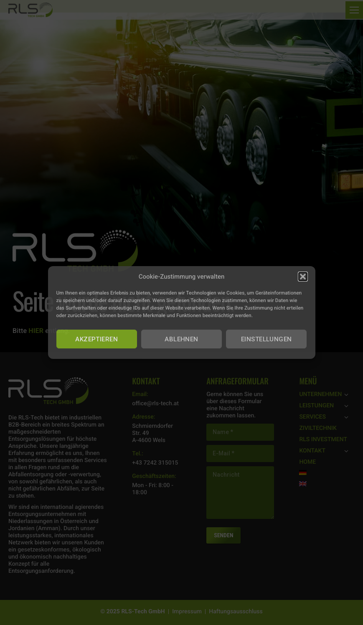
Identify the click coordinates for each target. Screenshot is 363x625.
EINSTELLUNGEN (266, 339)
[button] (303, 276)
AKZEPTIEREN (96, 339)
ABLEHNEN (181, 339)
